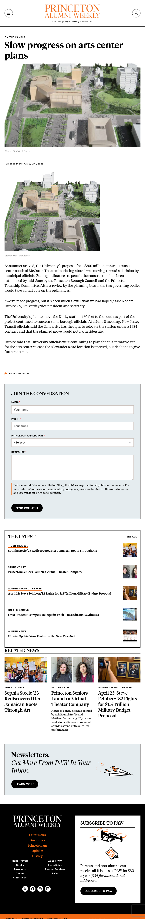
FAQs (55, 873)
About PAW (55, 861)
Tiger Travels (18, 546)
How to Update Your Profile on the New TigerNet (41, 636)
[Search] (136, 13)
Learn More (24, 784)
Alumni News (17, 631)
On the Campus (15, 37)
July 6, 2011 (29, 164)
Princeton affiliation (27, 436)
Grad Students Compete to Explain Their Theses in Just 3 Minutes (53, 615)
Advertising (55, 865)
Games (20, 873)
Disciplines (37, 840)
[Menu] (9, 13)
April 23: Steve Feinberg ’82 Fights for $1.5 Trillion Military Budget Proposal (59, 593)
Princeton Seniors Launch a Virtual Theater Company (45, 572)
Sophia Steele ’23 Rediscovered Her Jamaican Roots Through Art (52, 550)
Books (20, 865)
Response (18, 452)
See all (132, 537)
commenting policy (60, 489)
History (37, 856)
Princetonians (37, 845)
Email (15, 419)
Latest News (37, 835)
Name (15, 402)
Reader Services (55, 869)
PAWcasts (20, 869)
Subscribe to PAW (99, 891)
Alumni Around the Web (25, 589)
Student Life (17, 567)
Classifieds (20, 878)
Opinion (37, 851)
